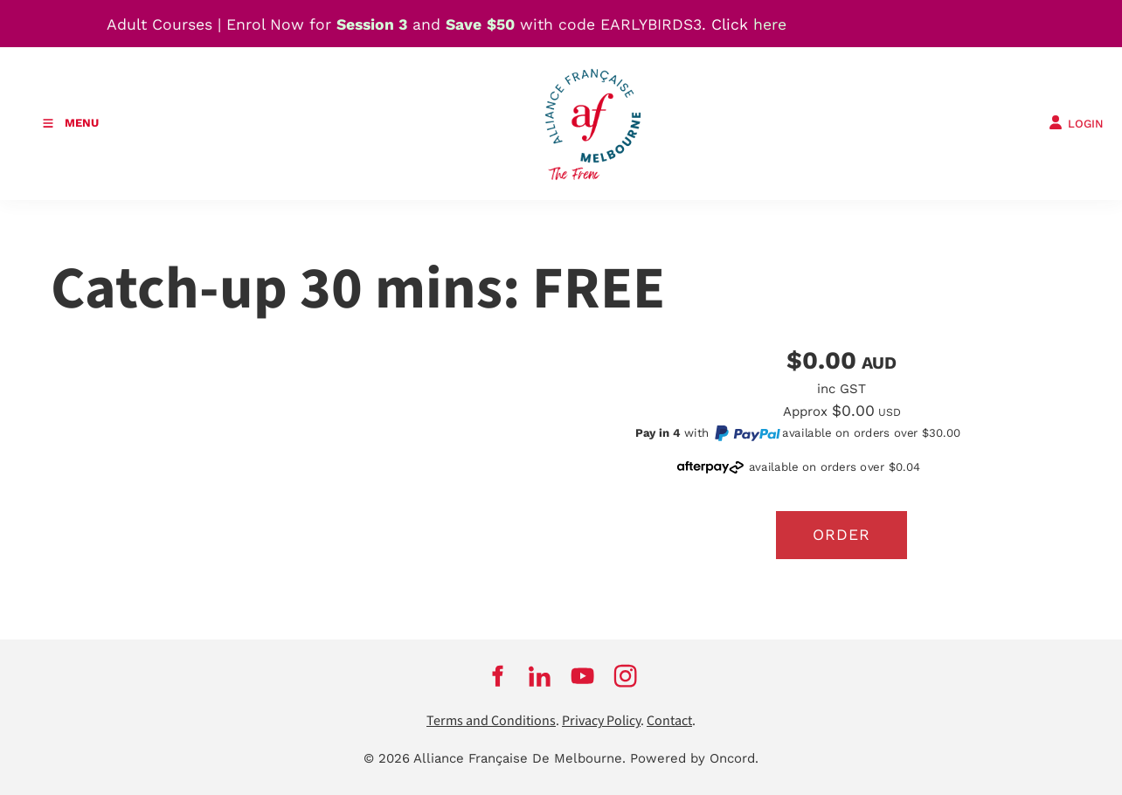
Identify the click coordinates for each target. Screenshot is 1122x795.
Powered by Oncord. (694, 758)
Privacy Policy (601, 721)
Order (841, 534)
